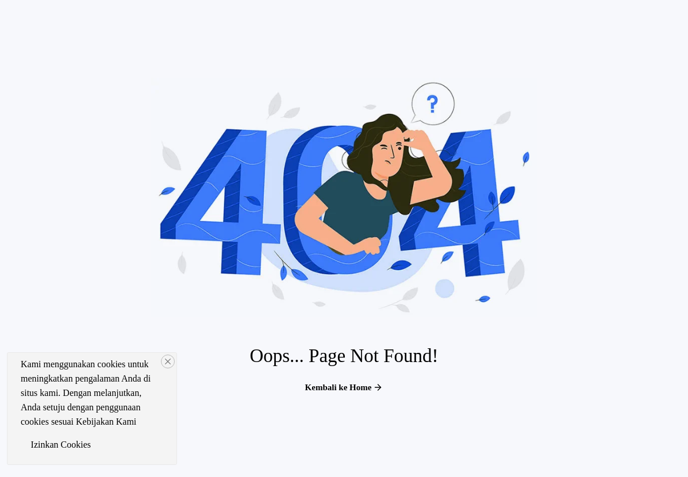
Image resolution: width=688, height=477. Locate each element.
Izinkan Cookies (61, 444)
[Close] (168, 361)
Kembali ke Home (344, 387)
